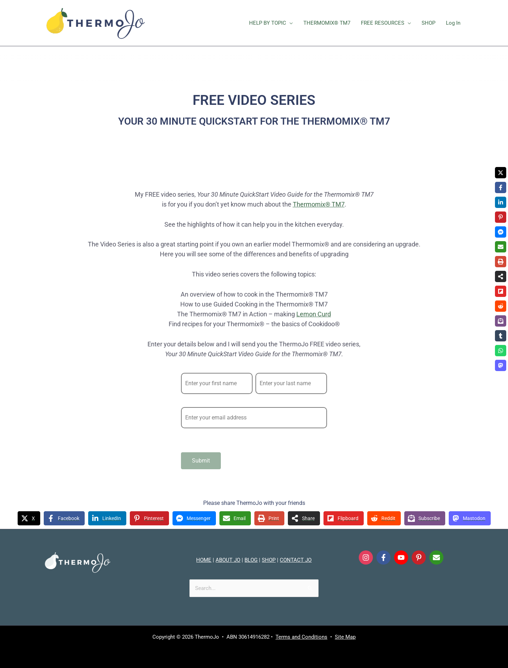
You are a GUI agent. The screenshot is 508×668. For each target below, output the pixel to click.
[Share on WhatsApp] (500, 350)
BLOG (251, 560)
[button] (289, 23)
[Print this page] (269, 518)
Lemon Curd (313, 314)
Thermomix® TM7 (319, 204)
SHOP (269, 560)
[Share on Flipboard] (343, 518)
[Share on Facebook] (64, 518)
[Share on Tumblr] (500, 335)
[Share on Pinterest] (149, 518)
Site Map (345, 637)
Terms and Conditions (301, 637)
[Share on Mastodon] (470, 518)
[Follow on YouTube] (401, 557)
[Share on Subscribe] (424, 518)
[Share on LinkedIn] (107, 518)
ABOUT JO (228, 560)
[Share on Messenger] (194, 518)
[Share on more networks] (304, 518)
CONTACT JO (296, 560)
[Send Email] (436, 557)
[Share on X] (29, 518)
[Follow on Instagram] (366, 557)
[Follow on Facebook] (383, 557)
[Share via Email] (235, 518)
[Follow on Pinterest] (419, 557)
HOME (203, 560)
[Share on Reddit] (384, 518)
